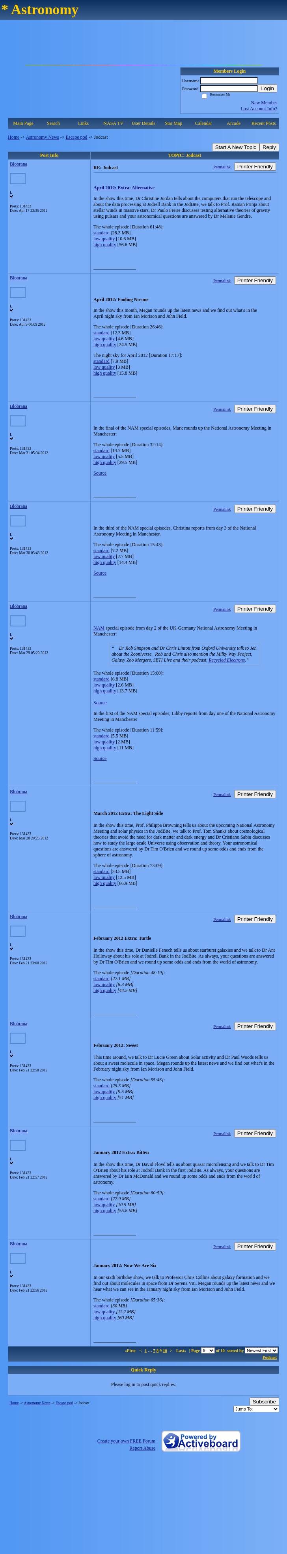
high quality (104, 244)
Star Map (173, 123)
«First (130, 1350)
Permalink (222, 166)
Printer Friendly (255, 167)
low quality (104, 238)
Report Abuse (142, 1448)
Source (99, 473)
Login (267, 88)
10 (165, 1350)
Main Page (23, 123)
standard (101, 233)
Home (13, 137)
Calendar (203, 123)
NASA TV (113, 123)
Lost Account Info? (258, 108)
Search (53, 123)
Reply (269, 147)
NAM (98, 628)
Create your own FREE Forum (126, 1441)
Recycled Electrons (227, 660)
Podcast (270, 1357)
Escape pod (77, 137)
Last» (182, 1350)
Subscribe (264, 1402)
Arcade (233, 123)
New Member (264, 103)
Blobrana (18, 164)
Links (83, 123)
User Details (143, 123)
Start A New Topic (235, 147)
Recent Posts (264, 123)
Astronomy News (42, 137)
